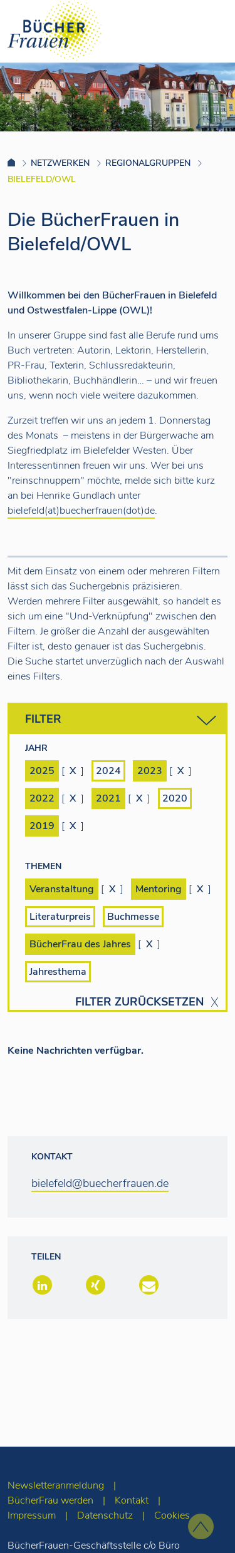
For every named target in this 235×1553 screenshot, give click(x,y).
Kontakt (132, 1500)
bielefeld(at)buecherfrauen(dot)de (81, 510)
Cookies (172, 1515)
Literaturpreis (60, 917)
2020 (174, 798)
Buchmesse (133, 917)
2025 (42, 771)
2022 (42, 798)
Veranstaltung (61, 889)
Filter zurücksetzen (139, 1002)
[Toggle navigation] (205, 31)
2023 (149, 771)
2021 (108, 798)
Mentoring (158, 889)
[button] (41, 1286)
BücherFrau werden (50, 1500)
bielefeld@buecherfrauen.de (100, 1183)
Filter (120, 720)
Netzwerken (60, 163)
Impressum (32, 1515)
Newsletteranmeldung (56, 1485)
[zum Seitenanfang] (201, 1526)
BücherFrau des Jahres (80, 944)
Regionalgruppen (148, 163)
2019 (42, 826)
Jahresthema (57, 972)
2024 (108, 771)
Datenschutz (105, 1515)
